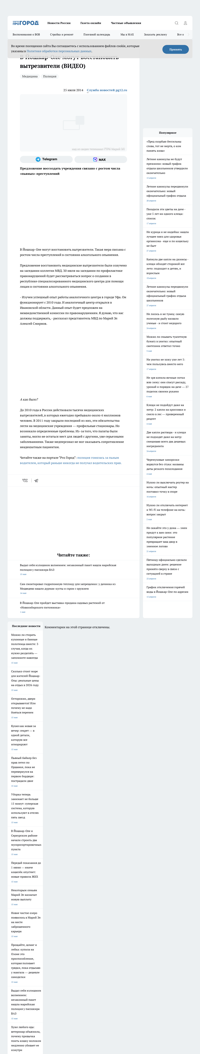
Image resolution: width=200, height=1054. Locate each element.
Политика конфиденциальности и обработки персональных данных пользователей (49, 999)
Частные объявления (126, 23)
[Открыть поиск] (176, 22)
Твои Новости (14, 909)
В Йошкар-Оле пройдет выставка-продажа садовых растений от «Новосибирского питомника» (73, 607)
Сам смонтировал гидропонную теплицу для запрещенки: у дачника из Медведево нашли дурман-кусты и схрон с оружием (73, 588)
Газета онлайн (90, 23)
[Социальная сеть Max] (100, 159)
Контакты (56, 936)
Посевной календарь (96, 34)
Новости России (59, 23)
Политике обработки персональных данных (59, 51)
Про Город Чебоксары (18, 904)
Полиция (49, 76)
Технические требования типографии (70, 931)
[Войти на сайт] (185, 22)
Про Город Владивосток (49, 918)
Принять (175, 49)
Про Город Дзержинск (18, 918)
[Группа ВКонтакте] (161, 910)
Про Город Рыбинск (77, 909)
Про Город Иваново (138, 904)
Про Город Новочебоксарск (51, 904)
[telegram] (37, 480)
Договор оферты (16, 931)
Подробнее (142, 994)
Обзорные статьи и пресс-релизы (112, 931)
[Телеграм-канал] (46, 159)
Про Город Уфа (105, 909)
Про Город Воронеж (108, 904)
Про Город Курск (46, 909)
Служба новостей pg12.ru (107, 90)
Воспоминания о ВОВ (26, 34)
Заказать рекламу (155, 34)
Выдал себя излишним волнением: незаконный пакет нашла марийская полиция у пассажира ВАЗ (73, 570)
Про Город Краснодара (79, 918)
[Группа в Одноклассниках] (170, 910)
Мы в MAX (127, 34)
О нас (10, 936)
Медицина (30, 76)
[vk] (25, 480)
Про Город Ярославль (78, 904)
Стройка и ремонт (61, 34)
